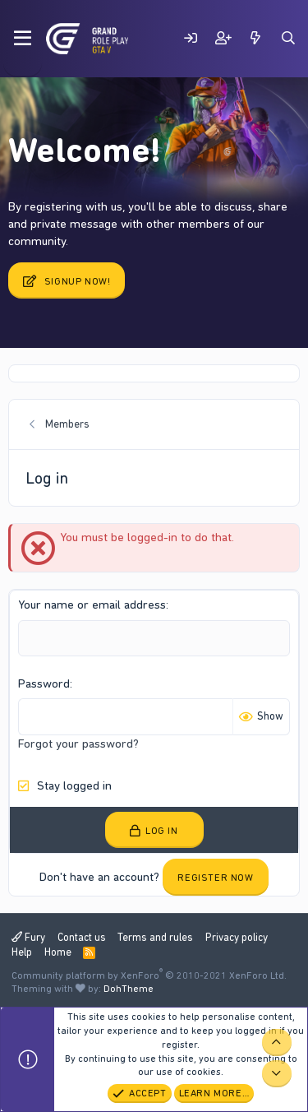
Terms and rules (155, 937)
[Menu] (22, 38)
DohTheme (128, 988)
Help (21, 952)
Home (57, 952)
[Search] (288, 38)
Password (44, 683)
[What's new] (255, 38)
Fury (28, 937)
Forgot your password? (78, 743)
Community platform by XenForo (149, 975)
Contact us (81, 937)
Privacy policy (236, 937)
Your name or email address (92, 604)
